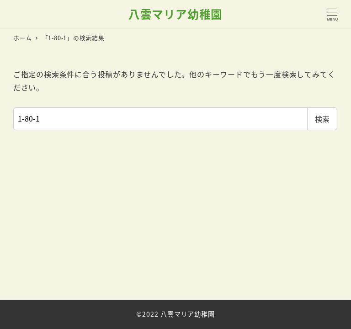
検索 (322, 118)
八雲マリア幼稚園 (175, 13)
